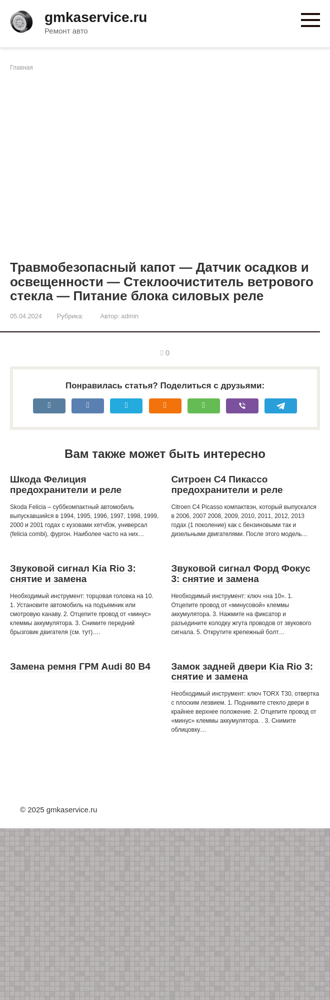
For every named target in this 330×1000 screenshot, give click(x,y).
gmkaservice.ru (95, 17)
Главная (21, 67)
